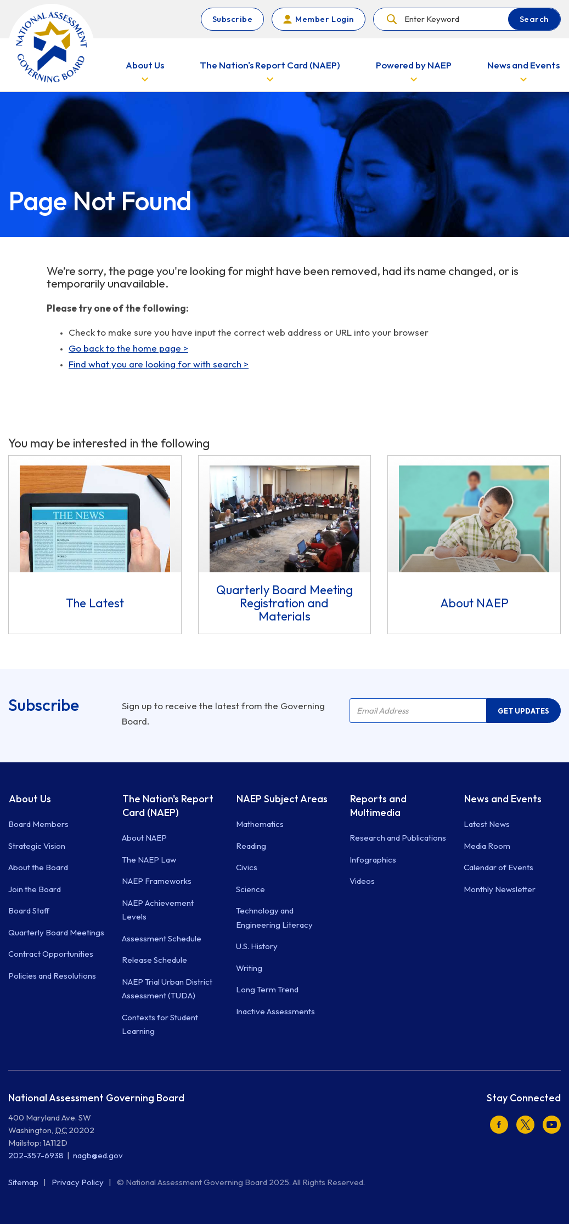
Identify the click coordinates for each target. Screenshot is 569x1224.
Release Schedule (154, 960)
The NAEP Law (149, 859)
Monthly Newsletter (500, 889)
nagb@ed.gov (98, 1155)
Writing (249, 968)
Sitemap (24, 1182)
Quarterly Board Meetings (56, 932)
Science (250, 889)
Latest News (487, 824)
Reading (251, 846)
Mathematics (260, 824)
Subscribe (232, 19)
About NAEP (144, 837)
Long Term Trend (267, 989)
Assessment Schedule (161, 938)
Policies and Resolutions (52, 975)
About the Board (38, 867)
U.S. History (257, 946)
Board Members (38, 824)
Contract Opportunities (50, 954)
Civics (246, 867)
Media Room (487, 846)
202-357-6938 (36, 1155)
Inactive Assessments (275, 1011)
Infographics (373, 859)
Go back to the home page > (128, 348)
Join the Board (34, 889)
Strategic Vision (36, 846)
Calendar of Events (498, 867)
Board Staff (28, 910)
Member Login (324, 19)
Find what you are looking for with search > (159, 364)
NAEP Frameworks (156, 881)
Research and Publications (398, 837)
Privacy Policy (78, 1182)
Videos (362, 881)
